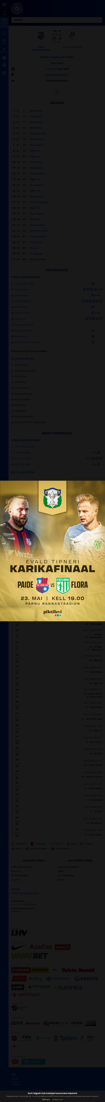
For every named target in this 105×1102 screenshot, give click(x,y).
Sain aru (46, 1099)
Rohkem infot (57, 1099)
